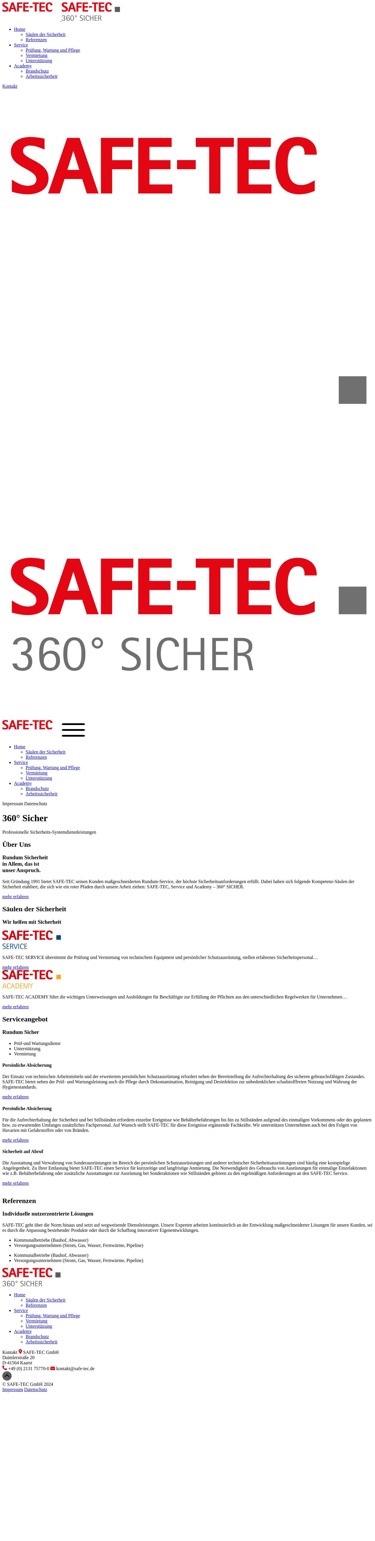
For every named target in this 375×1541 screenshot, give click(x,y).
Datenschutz (35, 803)
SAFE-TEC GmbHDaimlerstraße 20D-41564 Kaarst (30, 1357)
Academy (23, 65)
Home (19, 29)
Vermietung (36, 55)
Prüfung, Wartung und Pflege (53, 50)
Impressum (12, 803)
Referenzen (36, 39)
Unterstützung (39, 60)
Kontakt (9, 86)
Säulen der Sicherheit (46, 34)
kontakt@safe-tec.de (72, 1368)
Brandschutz (37, 71)
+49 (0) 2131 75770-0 (26, 1368)
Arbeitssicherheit (41, 76)
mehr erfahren (15, 896)
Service (21, 44)
